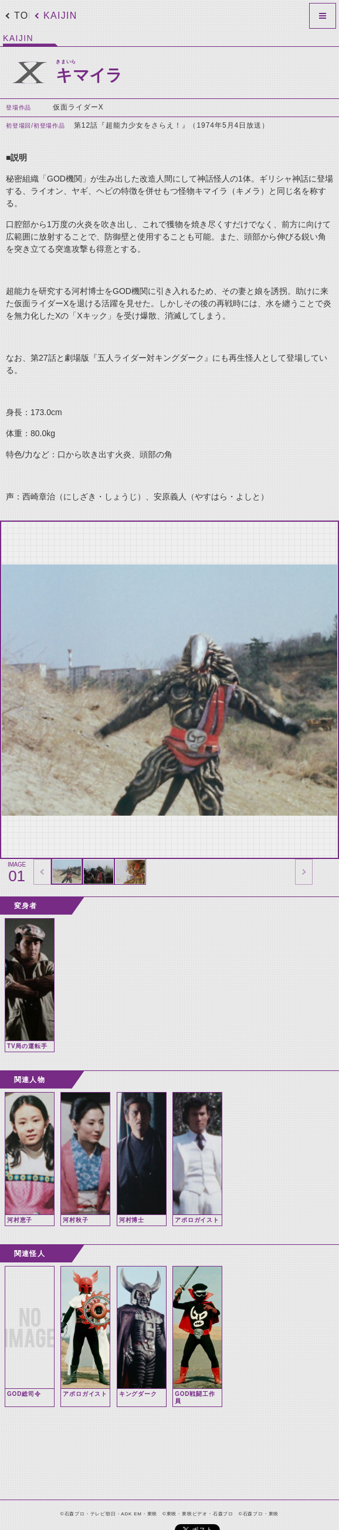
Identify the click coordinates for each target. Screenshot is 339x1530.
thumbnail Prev (42, 872)
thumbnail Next (304, 872)
